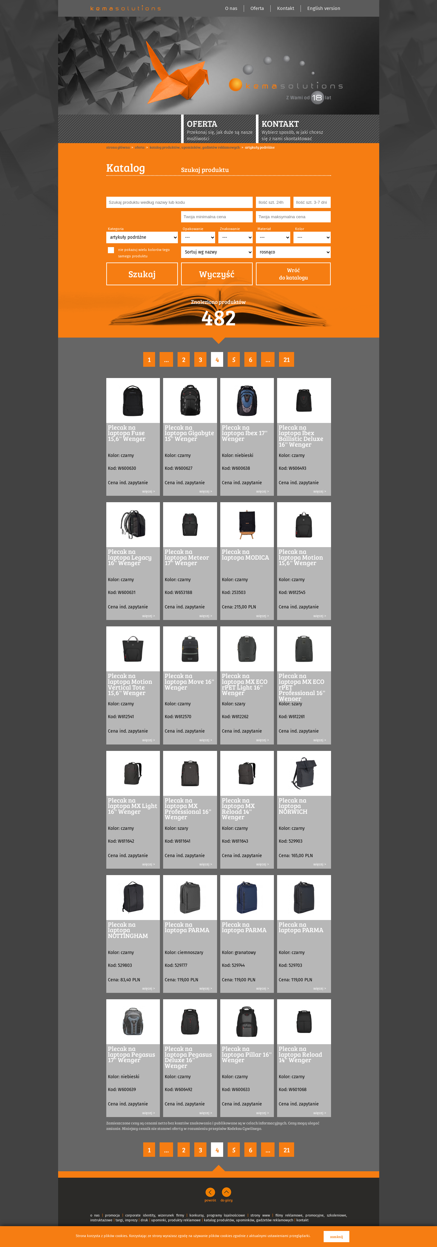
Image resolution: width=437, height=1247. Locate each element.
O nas (231, 8)
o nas (95, 1215)
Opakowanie (193, 229)
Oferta (257, 8)
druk (144, 1220)
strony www (260, 1215)
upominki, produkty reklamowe (176, 1220)
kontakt (302, 1220)
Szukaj (142, 274)
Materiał (264, 229)
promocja (112, 1215)
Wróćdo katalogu (293, 273)
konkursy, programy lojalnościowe (217, 1215)
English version (323, 8)
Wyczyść (216, 274)
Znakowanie (230, 229)
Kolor (299, 229)
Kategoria (116, 229)
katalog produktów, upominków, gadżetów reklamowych (248, 1220)
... (166, 359)
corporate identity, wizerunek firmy (154, 1215)
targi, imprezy (126, 1220)
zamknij (336, 1236)
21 (287, 359)
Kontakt (285, 8)
